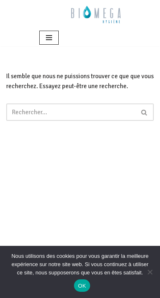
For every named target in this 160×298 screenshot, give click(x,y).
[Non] (150, 272)
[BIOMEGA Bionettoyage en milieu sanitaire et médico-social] (96, 14)
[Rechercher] (70, 112)
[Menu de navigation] (49, 38)
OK (82, 286)
